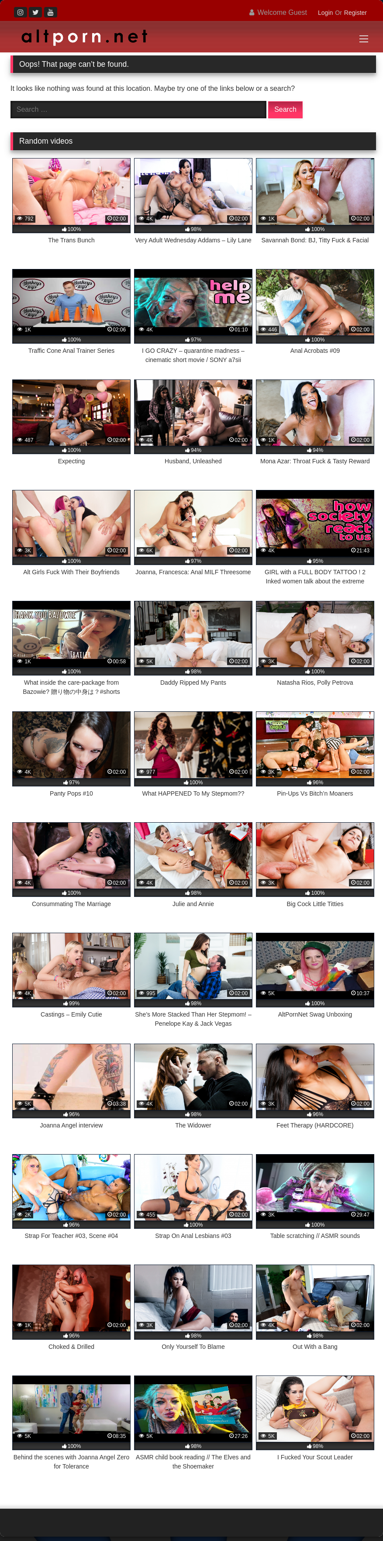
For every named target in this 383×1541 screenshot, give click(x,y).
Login (325, 12)
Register (355, 12)
